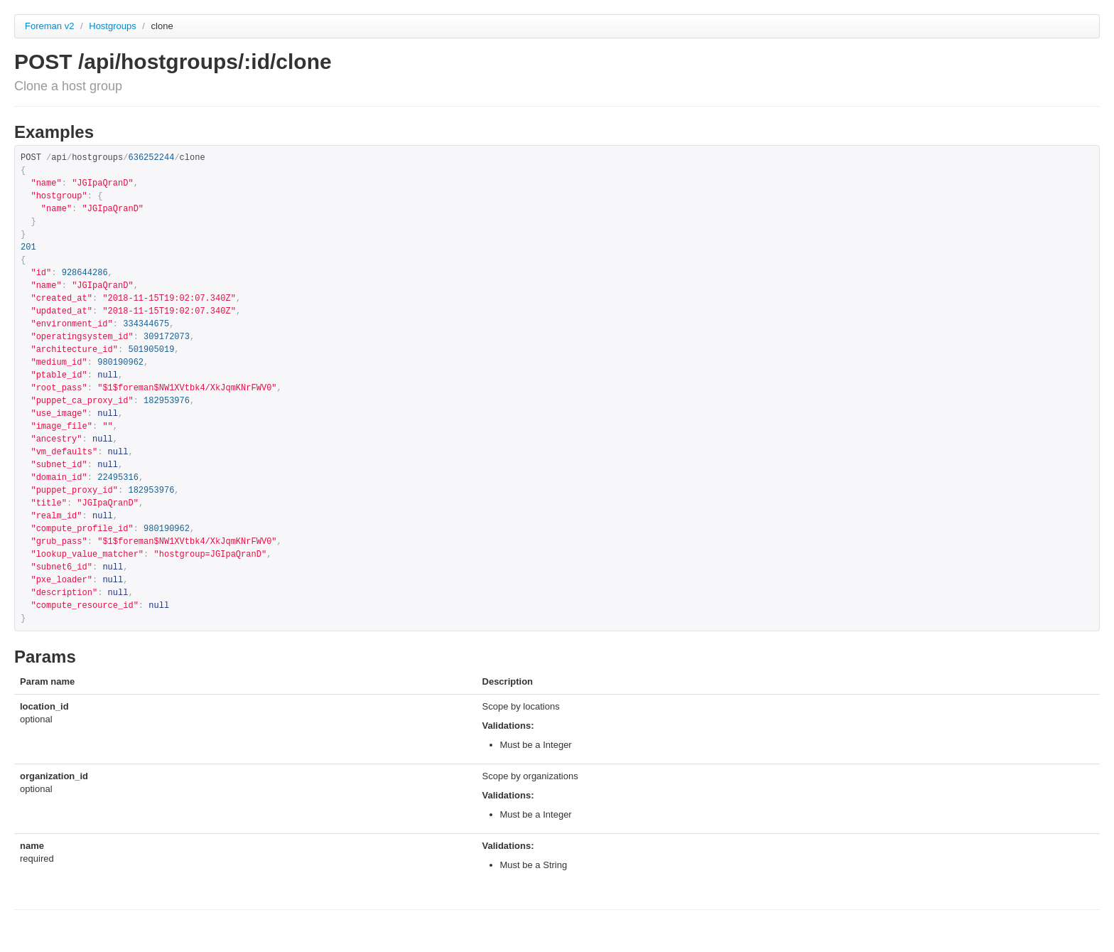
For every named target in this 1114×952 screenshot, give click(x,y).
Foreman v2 (49, 26)
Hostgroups (114, 26)
